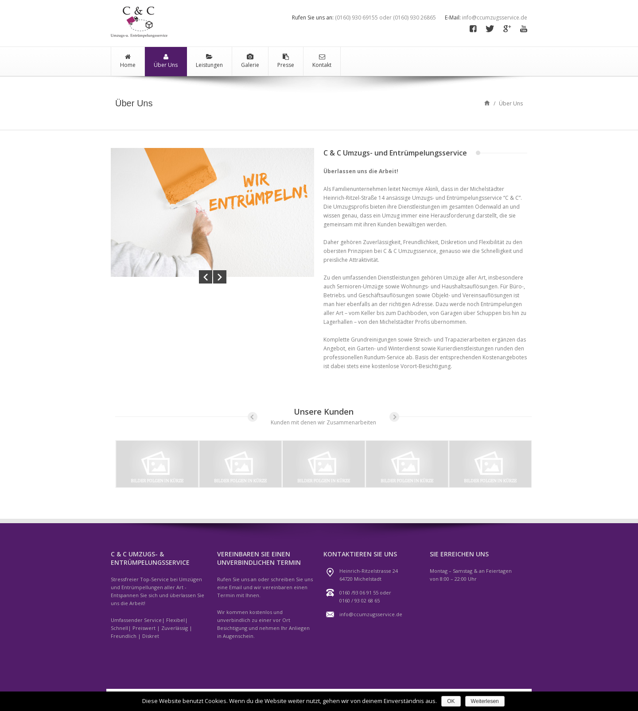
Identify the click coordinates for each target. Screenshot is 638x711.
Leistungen (209, 61)
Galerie (250, 61)
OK (451, 701)
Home (128, 61)
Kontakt (321, 61)
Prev (205, 276)
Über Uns (166, 61)
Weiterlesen (485, 701)
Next (219, 276)
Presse (285, 61)
